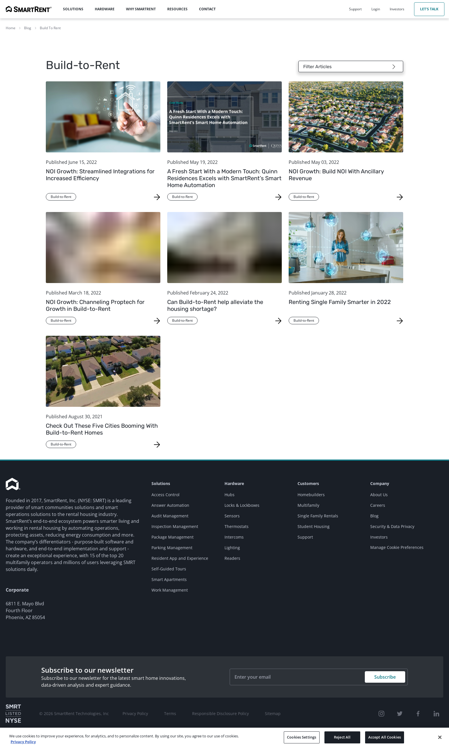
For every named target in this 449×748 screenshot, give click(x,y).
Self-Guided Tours (168, 569)
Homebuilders (311, 494)
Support (305, 537)
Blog (27, 27)
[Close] (440, 737)
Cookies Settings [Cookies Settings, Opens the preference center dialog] (301, 737)
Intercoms (234, 537)
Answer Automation (170, 505)
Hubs (229, 494)
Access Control (165, 494)
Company (379, 483)
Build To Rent (50, 27)
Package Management (172, 537)
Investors (379, 537)
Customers (308, 483)
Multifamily (308, 505)
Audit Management (169, 516)
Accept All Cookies (384, 737)
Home (10, 27)
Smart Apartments (169, 579)
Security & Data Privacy (392, 526)
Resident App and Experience (179, 558)
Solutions (160, 483)
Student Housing (314, 526)
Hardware (234, 483)
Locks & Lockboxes (241, 505)
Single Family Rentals (318, 516)
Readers (232, 558)
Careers (377, 505)
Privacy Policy (135, 713)
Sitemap (273, 713)
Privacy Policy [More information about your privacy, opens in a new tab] (23, 741)
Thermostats (236, 526)
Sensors (232, 516)
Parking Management (171, 547)
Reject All (342, 737)
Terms (170, 713)
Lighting (232, 547)
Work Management (169, 590)
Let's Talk (429, 9)
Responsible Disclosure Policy (220, 713)
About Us (379, 494)
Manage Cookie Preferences (397, 547)
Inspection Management (174, 526)
